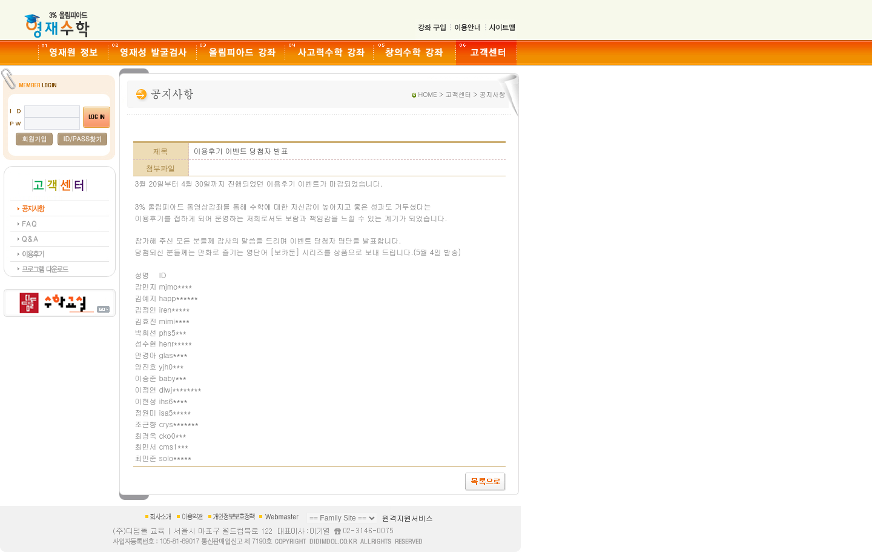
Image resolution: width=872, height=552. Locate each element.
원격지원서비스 (407, 518)
